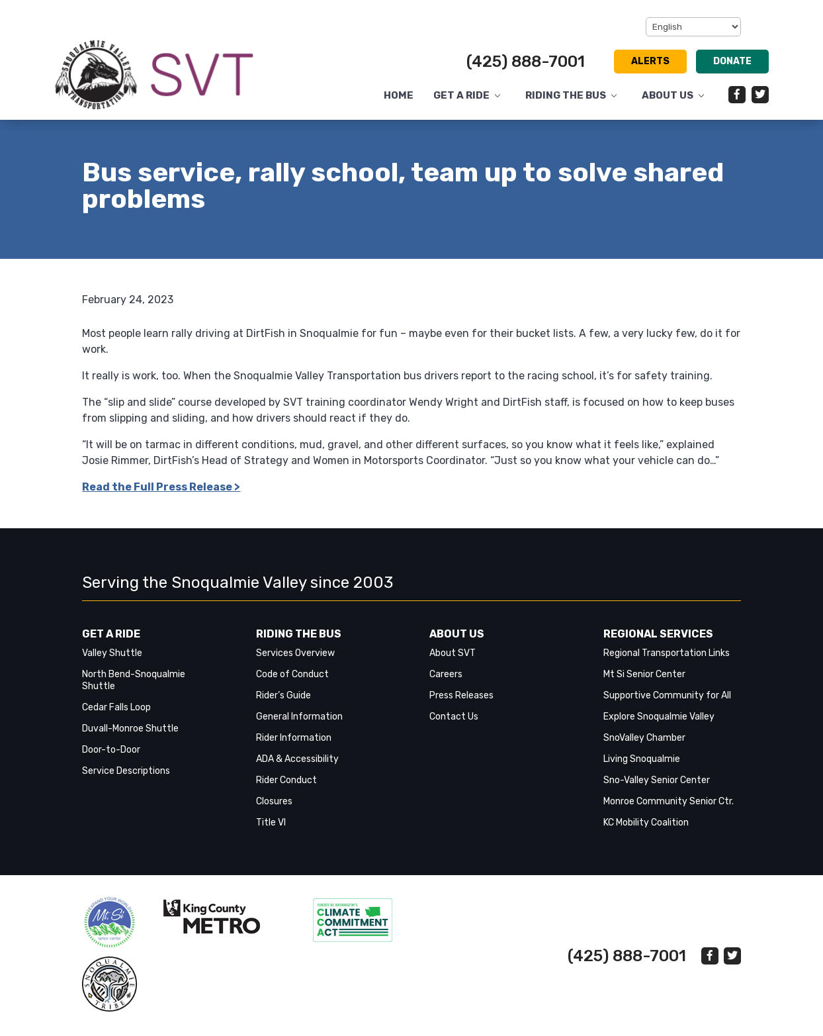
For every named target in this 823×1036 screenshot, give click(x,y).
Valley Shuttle (112, 653)
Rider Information (293, 737)
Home (398, 96)
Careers (445, 674)
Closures (274, 801)
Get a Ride (461, 96)
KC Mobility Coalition (646, 822)
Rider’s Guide (283, 695)
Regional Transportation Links (666, 653)
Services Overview (295, 653)
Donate (732, 61)
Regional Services (658, 634)
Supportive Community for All (667, 695)
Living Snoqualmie (641, 759)
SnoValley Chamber (644, 737)
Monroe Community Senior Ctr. (668, 801)
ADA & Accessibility (297, 759)
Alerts (650, 61)
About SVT (452, 653)
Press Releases (461, 695)
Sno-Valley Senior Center (656, 780)
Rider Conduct (286, 780)
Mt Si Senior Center (644, 674)
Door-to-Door (111, 749)
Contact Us (453, 716)
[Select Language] (693, 26)
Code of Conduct (292, 674)
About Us (667, 96)
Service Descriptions (126, 771)
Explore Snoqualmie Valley (659, 716)
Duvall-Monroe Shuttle (130, 728)
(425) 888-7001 (525, 61)
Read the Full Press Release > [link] (161, 487)
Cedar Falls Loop (116, 707)
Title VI (271, 822)
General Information (299, 716)
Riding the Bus (565, 96)
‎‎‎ (109, 922)
